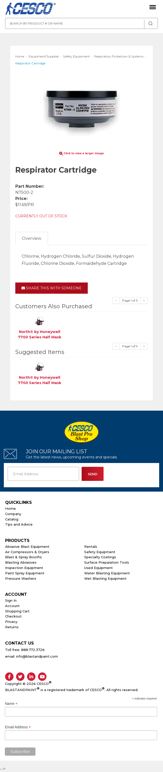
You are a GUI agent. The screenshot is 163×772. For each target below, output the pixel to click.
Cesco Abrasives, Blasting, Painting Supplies (30, 9)
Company (13, 514)
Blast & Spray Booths (23, 557)
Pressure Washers (20, 578)
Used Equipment (98, 568)
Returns (12, 627)
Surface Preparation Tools (106, 562)
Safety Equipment (99, 552)
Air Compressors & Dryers (27, 552)
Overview (31, 238)
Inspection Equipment (24, 568)
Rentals (90, 546)
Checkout (13, 616)
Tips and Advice (19, 524)
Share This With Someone (51, 288)
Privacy (11, 622)
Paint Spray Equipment (24, 573)
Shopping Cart (17, 611)
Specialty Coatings (100, 557)
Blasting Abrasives (20, 562)
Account (12, 606)
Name (11, 703)
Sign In (11, 600)
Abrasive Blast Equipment (27, 546)
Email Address (18, 727)
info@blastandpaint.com (37, 656)
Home (10, 508)
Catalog (11, 519)
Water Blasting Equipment (107, 573)
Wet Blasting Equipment (105, 578)
